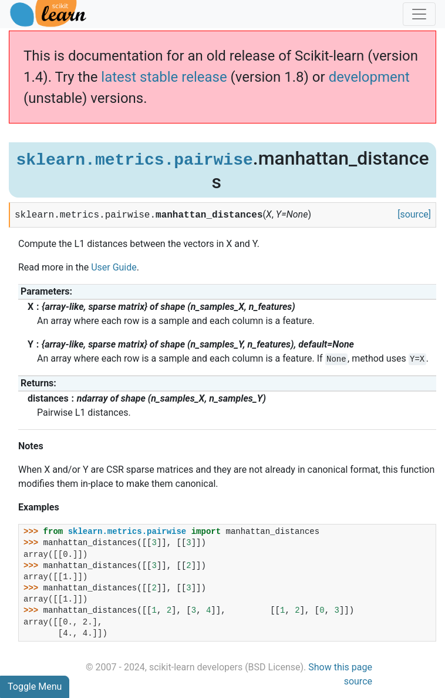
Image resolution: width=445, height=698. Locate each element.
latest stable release (164, 77)
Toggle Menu (35, 686)
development (369, 77)
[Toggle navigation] (419, 14)
